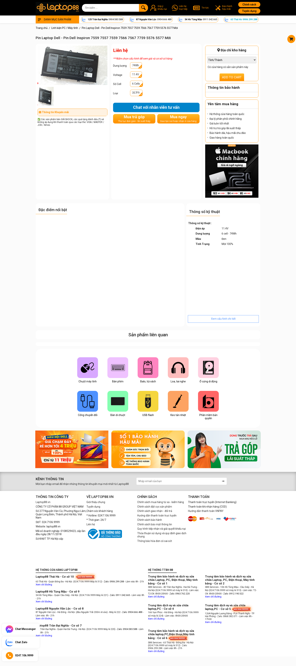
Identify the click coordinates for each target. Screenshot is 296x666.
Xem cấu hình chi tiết (223, 318)
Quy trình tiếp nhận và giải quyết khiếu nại (161, 528)
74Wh (135, 65)
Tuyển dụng (249, 10)
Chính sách (249, 4)
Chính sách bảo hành (149, 519)
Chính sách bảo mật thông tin (154, 524)
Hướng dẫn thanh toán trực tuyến (157, 515)
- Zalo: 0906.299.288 (114, 581)
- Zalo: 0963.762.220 (179, 593)
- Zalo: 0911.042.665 (120, 595)
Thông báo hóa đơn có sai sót (154, 541)
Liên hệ (90, 524)
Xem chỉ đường (44, 584)
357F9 (136, 92)
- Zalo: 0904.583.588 (126, 629)
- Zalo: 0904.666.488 (131, 612)
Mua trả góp (134, 119)
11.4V (135, 74)
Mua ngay (178, 119)
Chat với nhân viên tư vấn (156, 107)
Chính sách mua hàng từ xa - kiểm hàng (160, 502)
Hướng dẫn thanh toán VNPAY (206, 510)
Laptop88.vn (43, 502)
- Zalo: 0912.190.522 (233, 593)
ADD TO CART (232, 77)
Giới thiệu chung (95, 502)
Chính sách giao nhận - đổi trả (154, 510)
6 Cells (136, 83)
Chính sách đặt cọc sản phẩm (154, 506)
